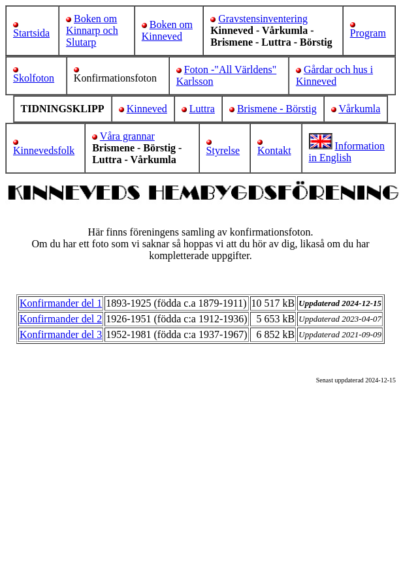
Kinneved (147, 108)
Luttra (202, 108)
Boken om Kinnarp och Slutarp (92, 30)
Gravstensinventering (263, 18)
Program (368, 32)
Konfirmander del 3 (61, 334)
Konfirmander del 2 (61, 318)
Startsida (31, 32)
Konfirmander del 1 (61, 303)
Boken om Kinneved (167, 30)
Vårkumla (359, 108)
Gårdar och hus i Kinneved (334, 75)
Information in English (347, 151)
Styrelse (223, 150)
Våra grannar (127, 136)
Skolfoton (33, 78)
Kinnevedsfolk (43, 150)
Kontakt (274, 150)
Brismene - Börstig (277, 108)
